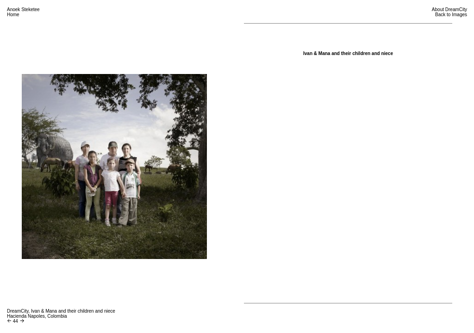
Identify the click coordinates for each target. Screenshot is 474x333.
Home (13, 14)
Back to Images (451, 14)
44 (15, 321)
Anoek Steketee (23, 9)
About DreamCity (449, 9)
